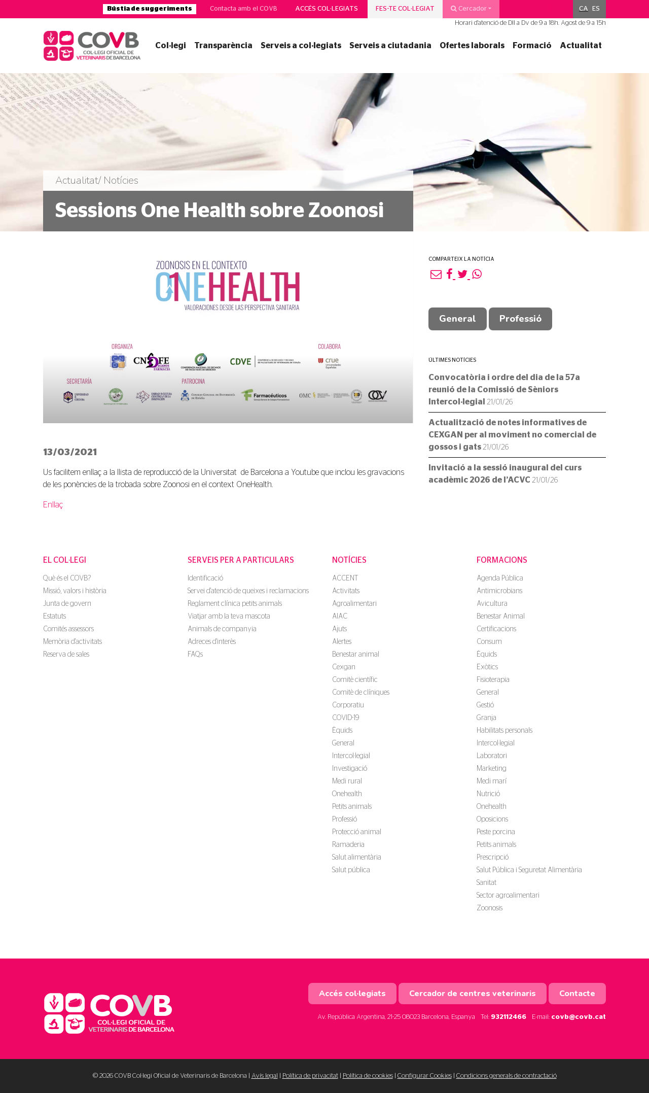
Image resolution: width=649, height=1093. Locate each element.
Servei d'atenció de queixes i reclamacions (248, 591)
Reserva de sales (66, 654)
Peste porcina (496, 832)
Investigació (349, 768)
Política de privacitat (310, 1076)
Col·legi (170, 46)
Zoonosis (489, 908)
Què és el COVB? (67, 578)
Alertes (341, 641)
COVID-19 (345, 718)
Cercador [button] (469, 8)
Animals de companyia (222, 629)
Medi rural (347, 781)
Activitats (345, 591)
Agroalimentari (354, 603)
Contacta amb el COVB (243, 9)
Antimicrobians (499, 591)
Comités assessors (68, 629)
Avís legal (264, 1076)
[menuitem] (583, 9)
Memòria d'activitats (72, 641)
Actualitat (581, 46)
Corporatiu (348, 705)
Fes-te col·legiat (405, 9)
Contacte (577, 993)
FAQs (195, 654)
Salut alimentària (356, 857)
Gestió (485, 705)
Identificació (205, 578)
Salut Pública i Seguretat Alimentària (529, 870)
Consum (489, 641)
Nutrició (488, 794)
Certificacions (496, 629)
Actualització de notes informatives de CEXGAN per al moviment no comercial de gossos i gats (512, 435)
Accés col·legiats (326, 9)
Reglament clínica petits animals (235, 603)
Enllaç (53, 505)
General (457, 319)
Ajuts (339, 629)
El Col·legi (64, 560)
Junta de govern (67, 603)
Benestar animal (355, 654)
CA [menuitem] (583, 9)
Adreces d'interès (212, 641)
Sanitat (486, 882)
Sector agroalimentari (508, 895)
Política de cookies (368, 1076)
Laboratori (492, 756)
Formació (532, 46)
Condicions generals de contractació (506, 1076)
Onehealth (347, 794)
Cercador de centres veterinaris (472, 993)
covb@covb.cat (578, 1017)
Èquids (342, 730)
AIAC (339, 616)
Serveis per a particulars (241, 560)
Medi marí (492, 781)
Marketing (492, 768)
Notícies (349, 560)
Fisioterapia (493, 680)
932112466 (508, 1017)
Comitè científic (355, 680)
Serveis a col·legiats (301, 46)
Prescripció (493, 857)
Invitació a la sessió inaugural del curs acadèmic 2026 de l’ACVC (505, 474)
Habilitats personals (504, 730)
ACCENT (345, 578)
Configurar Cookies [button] (425, 1076)
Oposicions (492, 819)
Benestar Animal (501, 616)
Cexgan (343, 667)
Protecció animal (356, 832)
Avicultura (492, 603)
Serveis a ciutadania (390, 46)
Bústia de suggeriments (149, 9)
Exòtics (487, 667)
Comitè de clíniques (360, 692)
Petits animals (352, 806)
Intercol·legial (351, 756)
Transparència (223, 46)
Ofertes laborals (472, 46)
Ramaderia (348, 844)
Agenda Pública (500, 578)
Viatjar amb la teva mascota (229, 616)
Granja (486, 718)
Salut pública (351, 870)
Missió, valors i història (74, 591)
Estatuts (54, 616)
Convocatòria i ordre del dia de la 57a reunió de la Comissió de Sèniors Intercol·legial (504, 389)
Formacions (502, 560)
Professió (520, 319)
